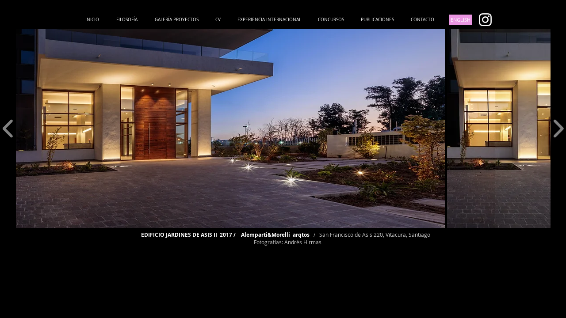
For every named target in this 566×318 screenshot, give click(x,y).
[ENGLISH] (460, 20)
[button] (230, 128)
